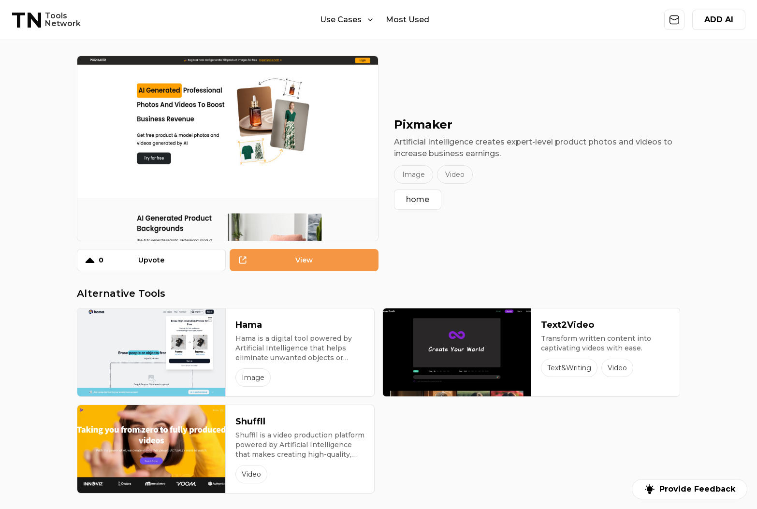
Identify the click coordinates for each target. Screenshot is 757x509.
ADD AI (718, 19)
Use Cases (347, 19)
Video (455, 174)
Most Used (407, 19)
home (417, 199)
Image (413, 174)
